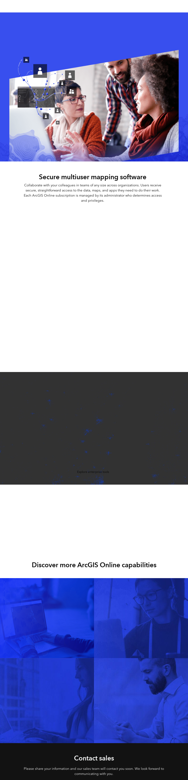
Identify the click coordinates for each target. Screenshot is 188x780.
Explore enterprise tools (93, 472)
